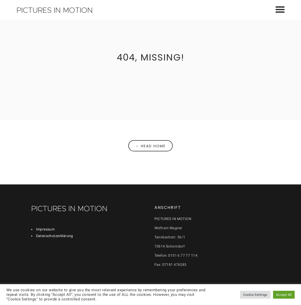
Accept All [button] (284, 295)
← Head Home (150, 146)
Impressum (45, 229)
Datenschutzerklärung (54, 236)
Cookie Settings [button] (255, 295)
